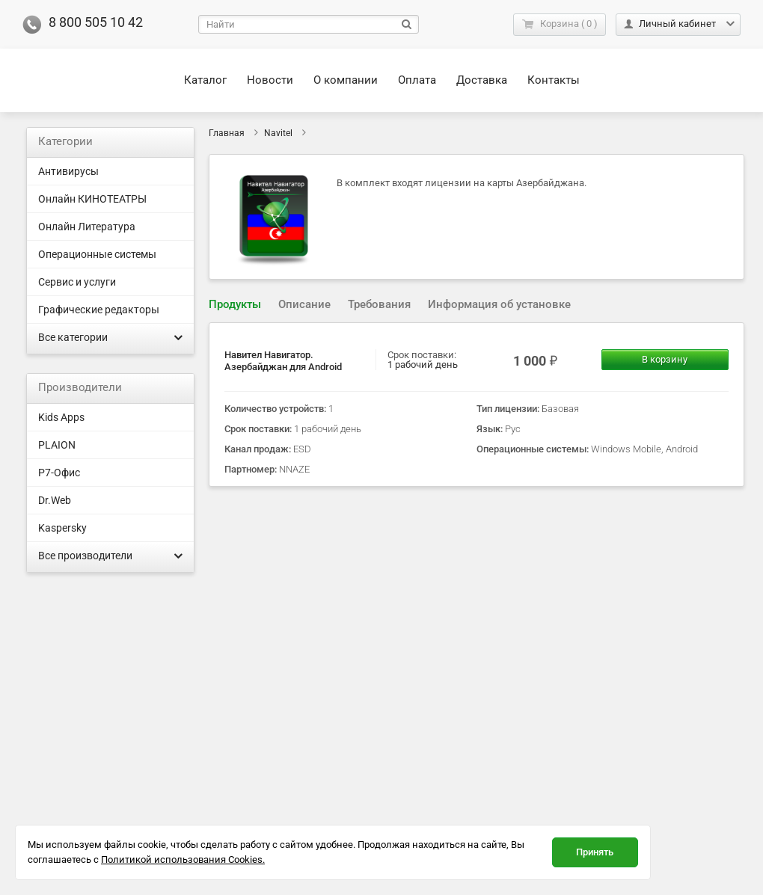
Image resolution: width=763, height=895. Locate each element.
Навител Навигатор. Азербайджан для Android (283, 360)
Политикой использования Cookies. (183, 859)
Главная (227, 133)
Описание (304, 304)
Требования (379, 304)
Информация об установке (499, 304)
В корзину (664, 359)
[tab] (235, 304)
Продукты (235, 304)
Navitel (278, 133)
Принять (594, 852)
